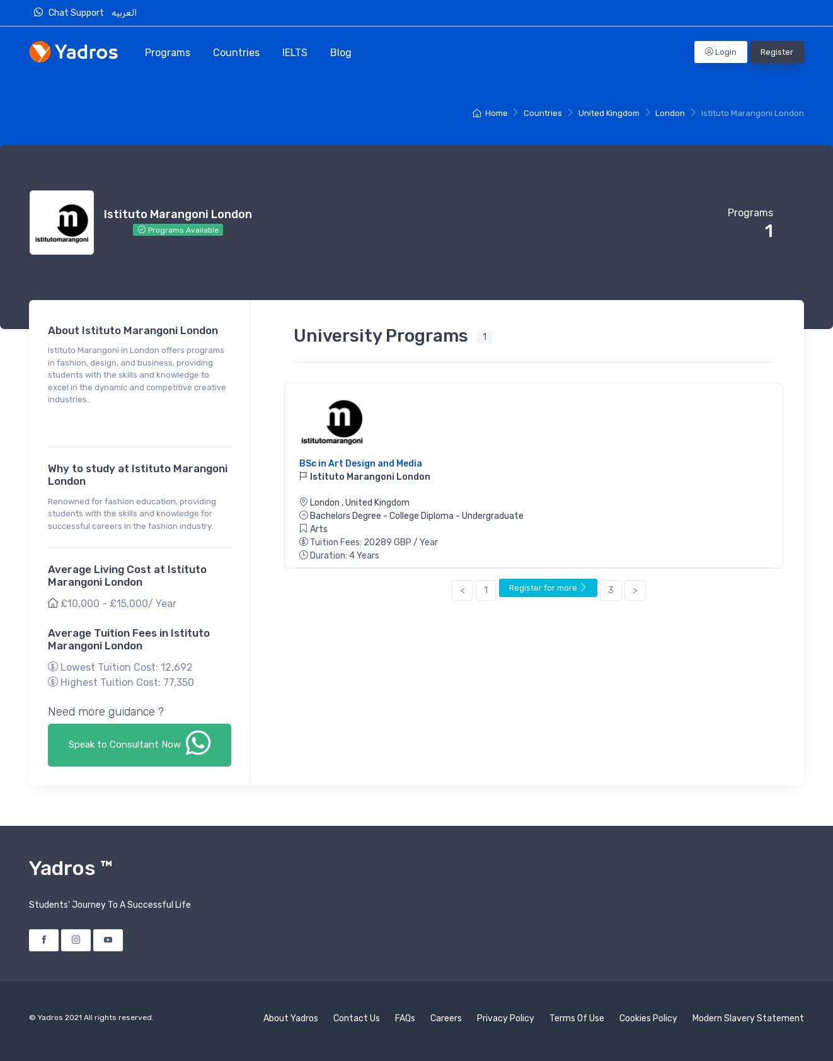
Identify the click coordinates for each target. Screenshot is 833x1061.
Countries (236, 53)
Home (490, 113)
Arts (319, 529)
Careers (446, 1018)
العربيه (125, 13)
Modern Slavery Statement (748, 1018)
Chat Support (72, 12)
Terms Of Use (576, 1018)
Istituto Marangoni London (364, 477)
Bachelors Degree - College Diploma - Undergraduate (417, 516)
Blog (341, 53)
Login (721, 52)
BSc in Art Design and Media (360, 463)
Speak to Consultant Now (139, 743)
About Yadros (290, 1018)
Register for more (548, 588)
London (670, 113)
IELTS (294, 53)
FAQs (405, 1018)
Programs (167, 53)
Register (777, 52)
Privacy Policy (505, 1018)
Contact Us (356, 1018)
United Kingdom (609, 113)
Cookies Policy (648, 1018)
